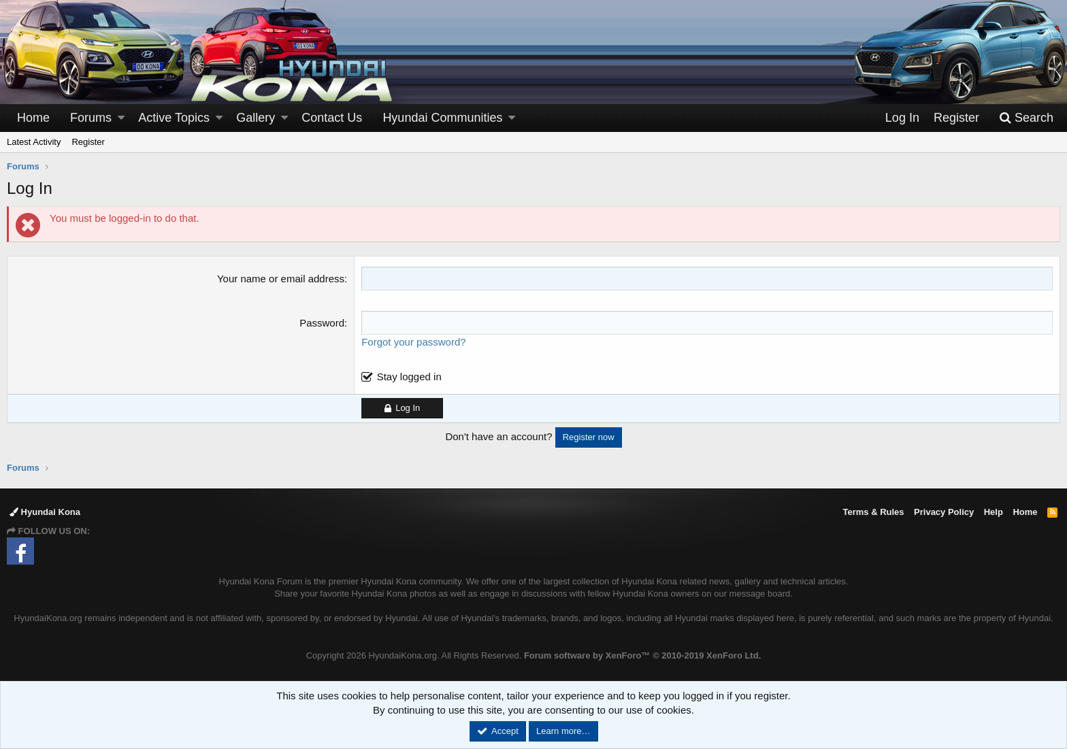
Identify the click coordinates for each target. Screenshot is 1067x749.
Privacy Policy (944, 512)
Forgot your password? (413, 342)
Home (33, 117)
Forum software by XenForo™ (642, 655)
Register (87, 142)
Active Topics (174, 117)
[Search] (1026, 118)
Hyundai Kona (45, 512)
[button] (121, 118)
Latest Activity (34, 142)
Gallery (255, 117)
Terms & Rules (873, 512)
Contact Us (331, 117)
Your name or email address (280, 278)
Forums (91, 117)
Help (993, 512)
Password (321, 323)
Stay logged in (409, 376)
